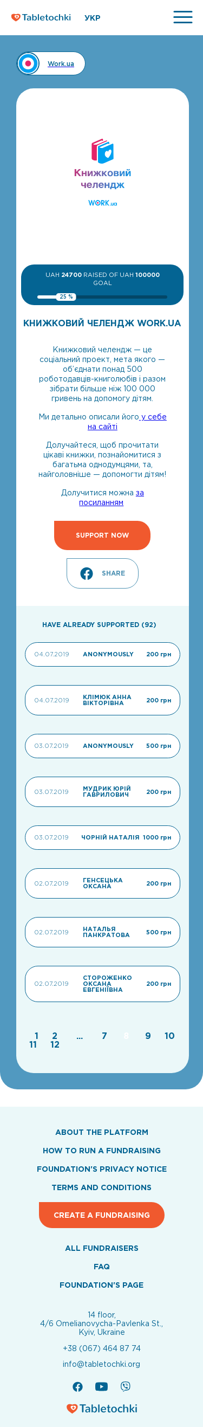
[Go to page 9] (149, 1036)
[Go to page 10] (169, 1036)
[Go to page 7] (105, 1036)
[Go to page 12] (55, 1044)
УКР (92, 18)
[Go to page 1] (38, 1036)
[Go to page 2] (56, 1036)
